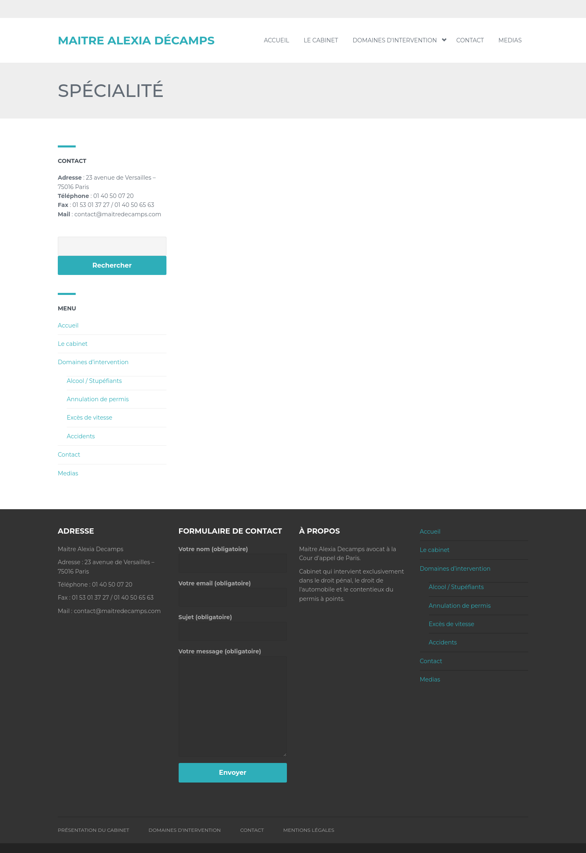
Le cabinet (321, 40)
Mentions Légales (309, 830)
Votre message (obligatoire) (233, 656)
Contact (470, 40)
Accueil (276, 40)
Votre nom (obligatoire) (233, 556)
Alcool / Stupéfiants (94, 381)
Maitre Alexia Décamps (136, 40)
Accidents (81, 436)
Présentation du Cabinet (93, 830)
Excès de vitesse (89, 417)
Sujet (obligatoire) (233, 624)
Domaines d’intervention (397, 40)
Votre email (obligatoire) (233, 590)
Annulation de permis (98, 399)
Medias (510, 40)
